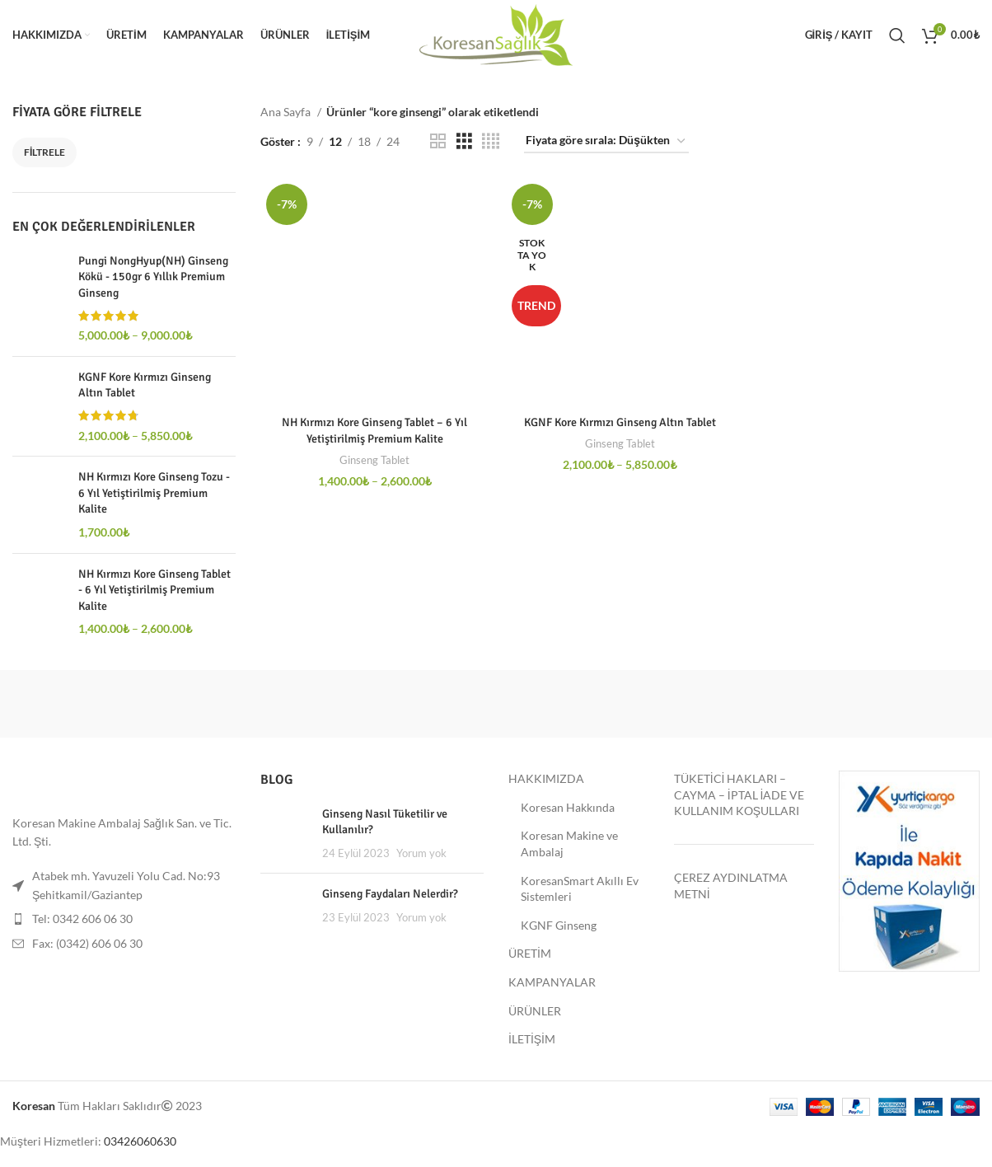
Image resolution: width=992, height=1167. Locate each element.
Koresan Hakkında (568, 807)
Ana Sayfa (286, 112)
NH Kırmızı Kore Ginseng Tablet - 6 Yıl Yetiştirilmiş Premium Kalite (154, 590)
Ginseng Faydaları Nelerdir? (390, 894)
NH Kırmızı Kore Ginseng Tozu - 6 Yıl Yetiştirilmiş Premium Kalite (154, 493)
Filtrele (44, 152)
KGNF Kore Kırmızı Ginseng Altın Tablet (144, 385)
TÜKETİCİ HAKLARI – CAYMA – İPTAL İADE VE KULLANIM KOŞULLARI (739, 794)
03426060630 (140, 1141)
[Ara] (897, 35)
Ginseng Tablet (374, 459)
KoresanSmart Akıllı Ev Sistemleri (580, 889)
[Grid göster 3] (464, 141)
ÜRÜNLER (534, 1011)
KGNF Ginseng (559, 925)
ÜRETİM (529, 953)
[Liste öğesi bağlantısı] (124, 919)
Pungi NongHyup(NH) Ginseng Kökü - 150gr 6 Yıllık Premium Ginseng (153, 277)
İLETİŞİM (531, 1039)
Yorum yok (421, 853)
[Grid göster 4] (490, 141)
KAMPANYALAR (552, 982)
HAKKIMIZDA (546, 778)
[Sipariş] (606, 141)
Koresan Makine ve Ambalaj (569, 843)
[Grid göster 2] (438, 141)
